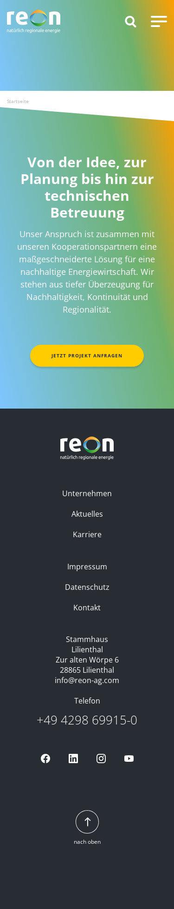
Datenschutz (87, 587)
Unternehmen (87, 493)
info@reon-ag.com (87, 680)
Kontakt (87, 607)
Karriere (87, 534)
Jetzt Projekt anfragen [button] (87, 355)
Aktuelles (87, 514)
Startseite (18, 101)
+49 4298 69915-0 (87, 720)
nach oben (87, 828)
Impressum (87, 566)
